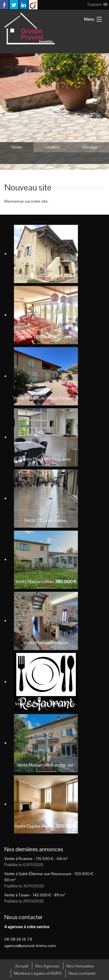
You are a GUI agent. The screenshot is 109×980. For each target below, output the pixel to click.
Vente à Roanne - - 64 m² (36, 858)
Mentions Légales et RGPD (38, 973)
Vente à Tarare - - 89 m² (34, 895)
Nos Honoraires (80, 966)
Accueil (21, 966)
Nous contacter (82, 973)
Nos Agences (47, 966)
